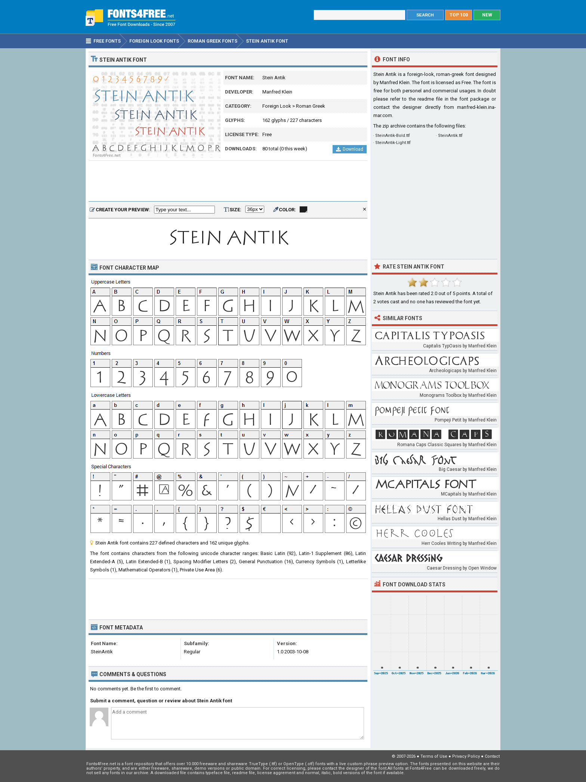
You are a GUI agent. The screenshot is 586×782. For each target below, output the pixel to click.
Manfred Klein (277, 92)
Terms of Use (433, 756)
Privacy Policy (466, 756)
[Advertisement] (228, 181)
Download (349, 149)
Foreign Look (276, 106)
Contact (492, 756)
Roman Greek (310, 106)
